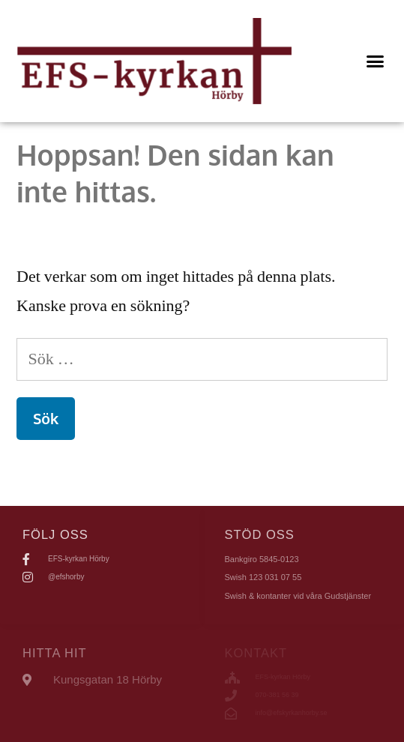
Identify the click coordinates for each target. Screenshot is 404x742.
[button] (375, 61)
